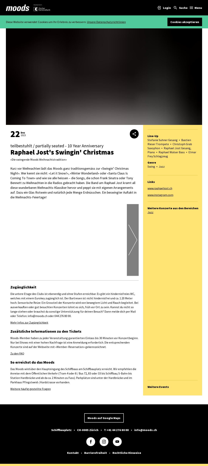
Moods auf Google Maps (104, 418)
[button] (71, 272)
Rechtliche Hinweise (126, 453)
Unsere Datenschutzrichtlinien (106, 22)
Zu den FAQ (17, 353)
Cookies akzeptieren (184, 22)
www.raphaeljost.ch (160, 188)
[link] (18, 7)
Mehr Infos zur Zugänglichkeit (29, 322)
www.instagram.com (160, 195)
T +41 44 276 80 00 (116, 430)
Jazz (150, 212)
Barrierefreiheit (95, 453)
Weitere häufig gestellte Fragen (30, 389)
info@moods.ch (145, 430)
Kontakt (73, 453)
